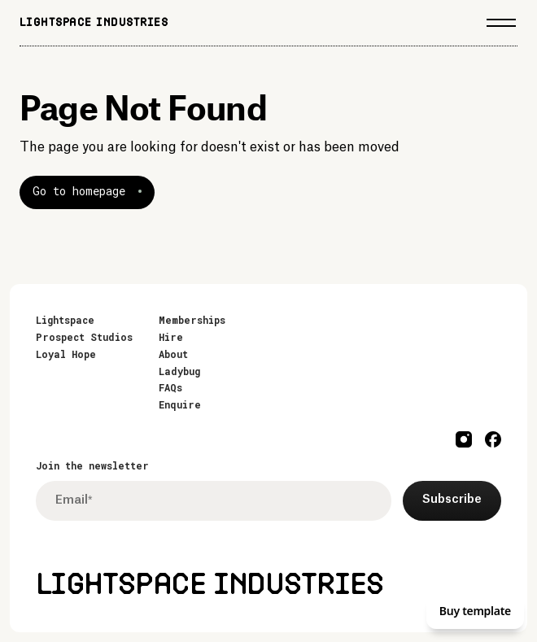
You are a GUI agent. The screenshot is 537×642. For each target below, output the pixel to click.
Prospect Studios (84, 336)
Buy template (475, 610)
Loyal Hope (66, 353)
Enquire (180, 404)
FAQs (170, 387)
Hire (171, 336)
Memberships (192, 319)
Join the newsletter (92, 465)
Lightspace (65, 319)
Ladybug (179, 371)
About (173, 353)
